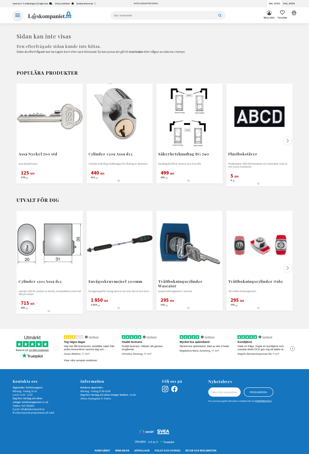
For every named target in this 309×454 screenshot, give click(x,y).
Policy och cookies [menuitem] (167, 450)
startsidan (136, 52)
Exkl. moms (289, 3)
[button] (282, 15)
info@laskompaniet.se (32, 409)
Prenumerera (258, 392)
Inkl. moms (274, 3)
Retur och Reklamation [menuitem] (200, 450)
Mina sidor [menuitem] (269, 17)
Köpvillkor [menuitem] (142, 450)
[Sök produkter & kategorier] (168, 15)
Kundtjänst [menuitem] (102, 450)
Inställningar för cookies (146, 3)
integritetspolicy (263, 400)
